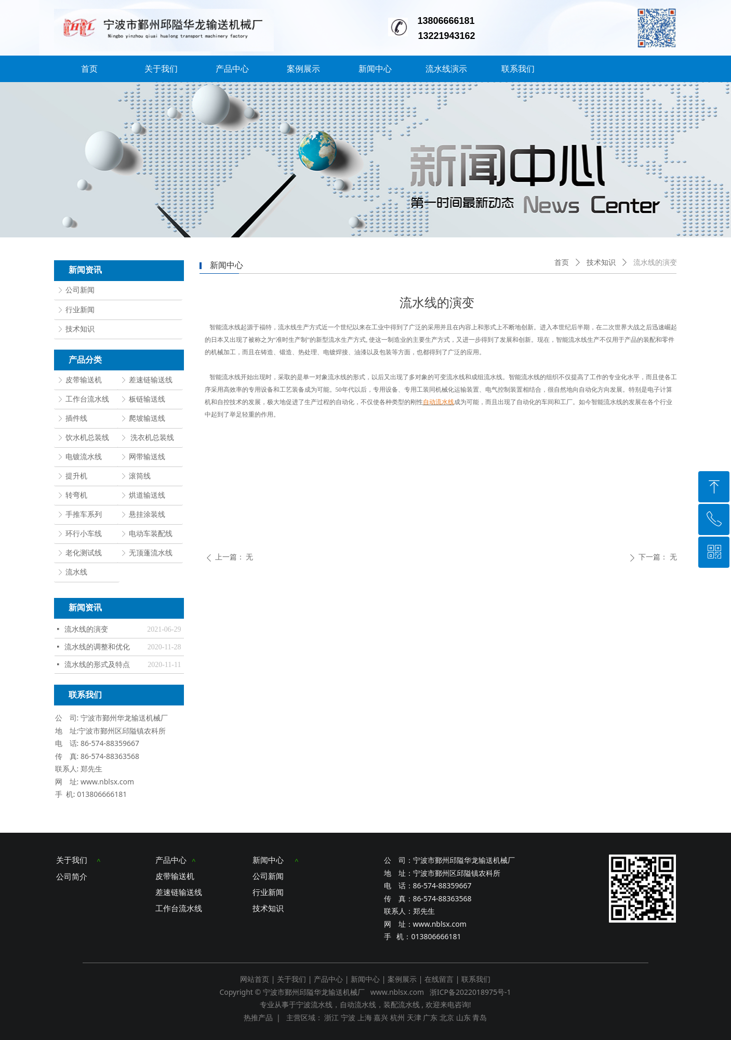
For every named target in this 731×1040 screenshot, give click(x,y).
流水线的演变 (86, 629)
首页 (561, 262)
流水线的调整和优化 (97, 647)
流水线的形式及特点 (97, 665)
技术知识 (601, 262)
